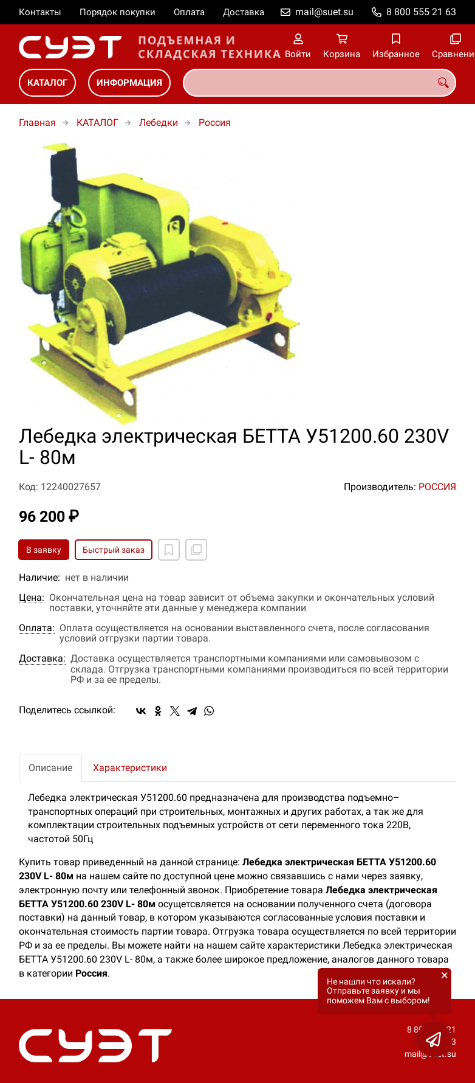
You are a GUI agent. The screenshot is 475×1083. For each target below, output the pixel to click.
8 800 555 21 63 (421, 12)
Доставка (243, 12)
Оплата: (37, 628)
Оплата (189, 12)
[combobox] (319, 83)
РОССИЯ (437, 487)
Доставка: (42, 658)
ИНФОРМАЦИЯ (129, 82)
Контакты (40, 12)
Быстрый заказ (114, 550)
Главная (37, 122)
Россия (215, 122)
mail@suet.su (324, 12)
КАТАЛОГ (47, 82)
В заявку (43, 550)
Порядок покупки (117, 12)
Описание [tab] (50, 767)
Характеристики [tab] (130, 767)
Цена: (31, 597)
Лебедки (158, 122)
